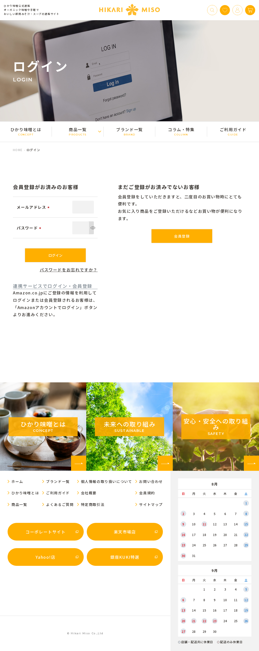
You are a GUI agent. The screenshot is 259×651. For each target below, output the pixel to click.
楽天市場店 (125, 532)
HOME (18, 150)
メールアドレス (34, 207)
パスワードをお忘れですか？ (69, 270)
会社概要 (89, 492)
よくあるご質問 (60, 504)
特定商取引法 (93, 504)
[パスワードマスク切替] (91, 227)
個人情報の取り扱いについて (106, 481)
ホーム (17, 481)
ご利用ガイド (233, 131)
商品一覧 (78, 131)
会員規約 (147, 492)
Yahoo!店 (45, 557)
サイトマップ (151, 504)
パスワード (30, 227)
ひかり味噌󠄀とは (26, 131)
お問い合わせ (151, 481)
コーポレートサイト (46, 532)
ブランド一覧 (130, 131)
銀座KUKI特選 (124, 557)
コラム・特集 (181, 131)
